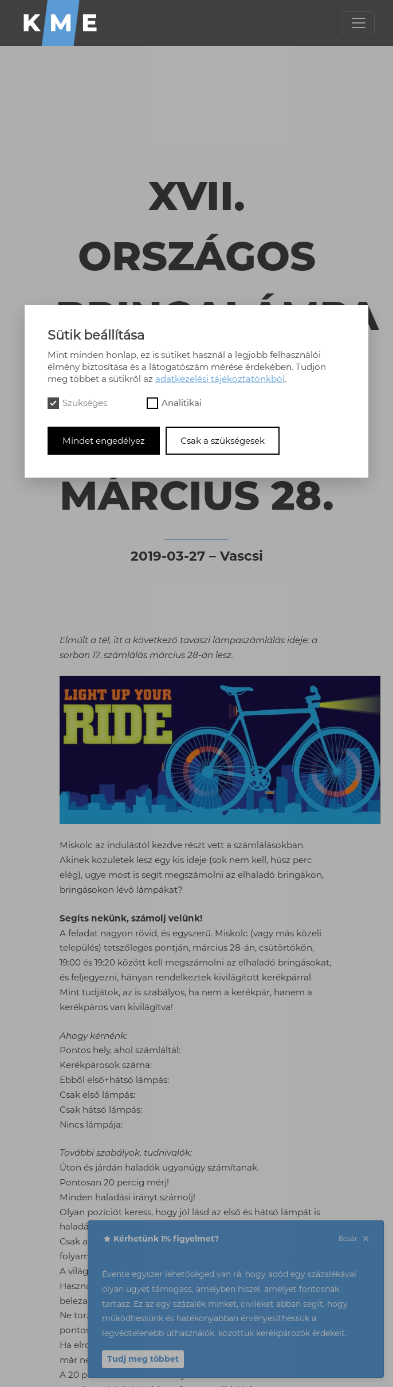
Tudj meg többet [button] (143, 1359)
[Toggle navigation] (359, 22)
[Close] (365, 1239)
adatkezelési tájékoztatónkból (220, 378)
